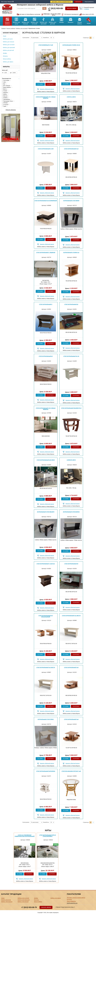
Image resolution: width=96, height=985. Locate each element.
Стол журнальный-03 (46, 356)
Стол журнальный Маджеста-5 (71, 408)
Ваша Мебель (7, 87)
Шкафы (61, 19)
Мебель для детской (52, 20)
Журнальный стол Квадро (45, 511)
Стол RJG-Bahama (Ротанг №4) (71, 771)
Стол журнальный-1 (45, 304)
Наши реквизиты (89, 1)
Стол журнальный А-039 (45, 148)
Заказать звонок (71, 8)
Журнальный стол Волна (71, 511)
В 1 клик (40, 84)
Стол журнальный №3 (71, 148)
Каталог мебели (7, 20)
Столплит (6, 104)
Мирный (9, 1)
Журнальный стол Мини (71, 200)
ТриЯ (5, 106)
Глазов (5, 90)
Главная (3, 28)
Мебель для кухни (16, 20)
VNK (4, 82)
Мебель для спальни (25, 20)
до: (13, 73)
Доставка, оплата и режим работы (61, 1)
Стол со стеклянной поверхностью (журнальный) (24, 835)
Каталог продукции (10, 32)
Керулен (6, 92)
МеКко (5, 94)
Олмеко (5, 97)
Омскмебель (7, 99)
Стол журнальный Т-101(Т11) (46, 563)
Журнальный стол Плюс (46, 719)
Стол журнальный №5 (71, 667)
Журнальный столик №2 (71, 252)
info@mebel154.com (72, 903)
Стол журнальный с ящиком (45, 252)
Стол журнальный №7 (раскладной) (45, 616)
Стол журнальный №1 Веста (71, 615)
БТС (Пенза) (7, 85)
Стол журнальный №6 (71, 719)
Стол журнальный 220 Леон (46, 460)
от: (5, 73)
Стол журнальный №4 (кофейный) (45, 200)
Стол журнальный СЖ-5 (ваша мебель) (46, 408)
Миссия (5, 96)
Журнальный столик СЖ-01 (71, 45)
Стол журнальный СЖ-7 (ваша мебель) (46, 97)
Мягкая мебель (79, 20)
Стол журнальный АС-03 (71, 356)
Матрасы (70, 19)
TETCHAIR (6, 80)
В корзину (50, 84)
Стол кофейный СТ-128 (45, 45)
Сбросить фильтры (11, 109)
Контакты (78, 1)
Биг (4, 84)
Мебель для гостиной (34, 20)
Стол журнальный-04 (71, 563)
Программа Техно (8, 101)
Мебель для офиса (8, 61)
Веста (5, 89)
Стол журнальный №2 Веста (45, 667)
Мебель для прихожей (43, 20)
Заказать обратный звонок (47, 89)
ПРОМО (5, 102)
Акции (88, 20)
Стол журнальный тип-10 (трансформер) (47, 835)
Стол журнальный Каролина (45, 771)
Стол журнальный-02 (71, 304)
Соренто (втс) (71, 460)
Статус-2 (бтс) (71, 97)
